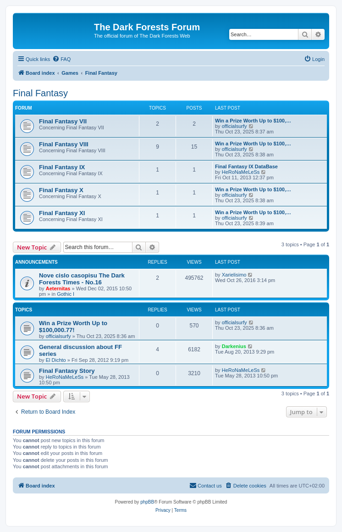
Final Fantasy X (61, 190)
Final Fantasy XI (62, 213)
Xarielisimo (234, 274)
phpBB (147, 501)
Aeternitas (58, 288)
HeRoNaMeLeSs (241, 172)
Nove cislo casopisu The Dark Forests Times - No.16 (82, 279)
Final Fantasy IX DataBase (246, 166)
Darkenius (234, 346)
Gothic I (65, 294)
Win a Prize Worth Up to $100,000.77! (73, 326)
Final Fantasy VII (63, 121)
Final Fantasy (40, 93)
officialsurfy (234, 126)
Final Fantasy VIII (63, 144)
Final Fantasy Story (67, 370)
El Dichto (56, 360)
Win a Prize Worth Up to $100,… (253, 120)
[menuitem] (61, 59)
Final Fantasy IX (62, 167)
